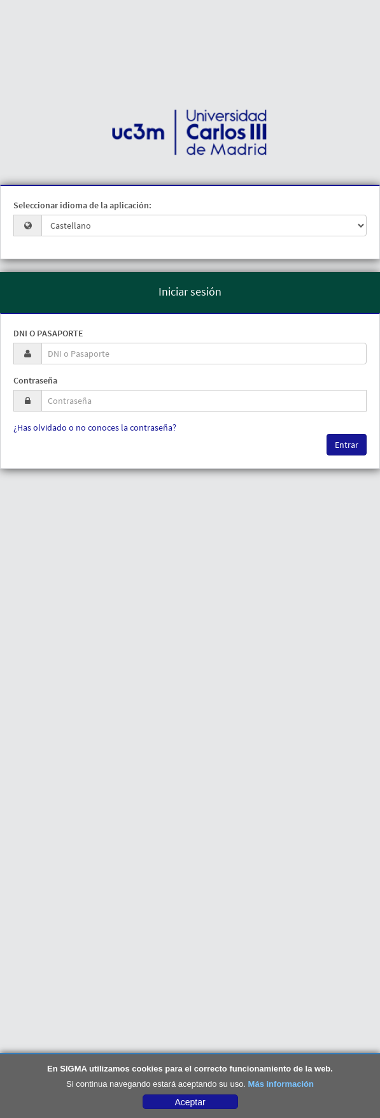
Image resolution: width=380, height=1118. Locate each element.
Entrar (346, 444)
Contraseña (35, 380)
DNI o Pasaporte (48, 333)
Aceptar (189, 1102)
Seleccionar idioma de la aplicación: (82, 205)
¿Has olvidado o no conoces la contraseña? (94, 427)
